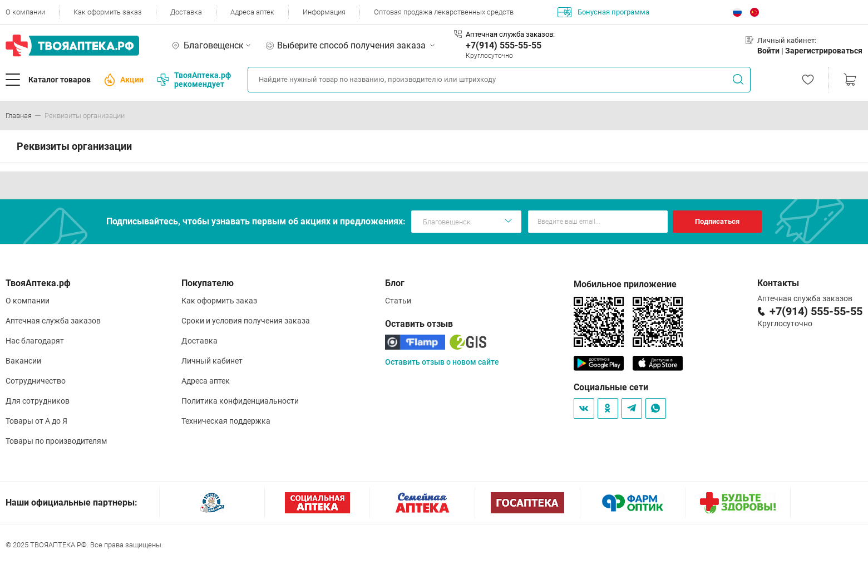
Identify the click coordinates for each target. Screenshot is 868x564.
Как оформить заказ (107, 12)
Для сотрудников (38, 400)
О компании (25, 12)
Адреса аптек (252, 12)
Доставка (186, 12)
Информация (324, 12)
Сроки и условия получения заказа (245, 320)
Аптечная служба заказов (53, 320)
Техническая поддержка (225, 420)
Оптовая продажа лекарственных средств (444, 12)
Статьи (398, 300)
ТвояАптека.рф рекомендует (194, 80)
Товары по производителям (56, 441)
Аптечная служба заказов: (510, 34)
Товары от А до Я (36, 420)
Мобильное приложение (625, 284)
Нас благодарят (35, 340)
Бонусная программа (603, 12)
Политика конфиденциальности (240, 400)
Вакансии (23, 360)
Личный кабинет (212, 360)
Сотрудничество (36, 380)
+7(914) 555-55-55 (503, 45)
